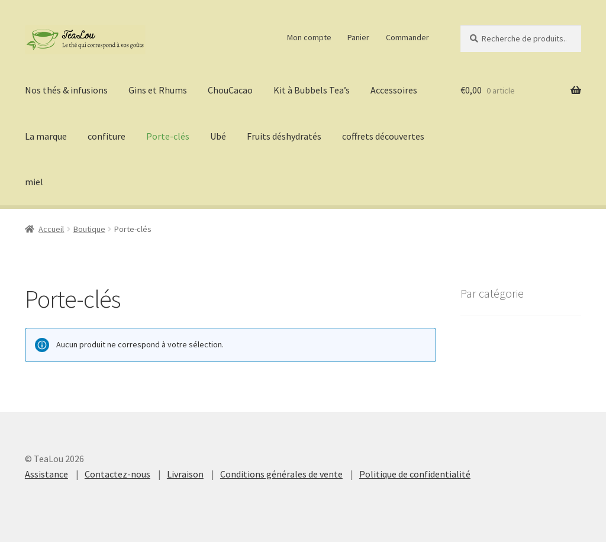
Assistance (46, 474)
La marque (46, 136)
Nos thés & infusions (66, 90)
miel (34, 182)
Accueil (51, 229)
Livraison (185, 474)
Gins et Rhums (157, 90)
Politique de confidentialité (414, 474)
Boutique (89, 229)
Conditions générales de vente (281, 474)
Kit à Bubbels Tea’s (311, 90)
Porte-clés (167, 136)
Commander (407, 37)
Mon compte (309, 37)
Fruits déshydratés (284, 136)
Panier (358, 37)
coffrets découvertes (383, 136)
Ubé (218, 136)
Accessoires (393, 90)
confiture (106, 136)
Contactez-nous (117, 474)
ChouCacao (230, 90)
